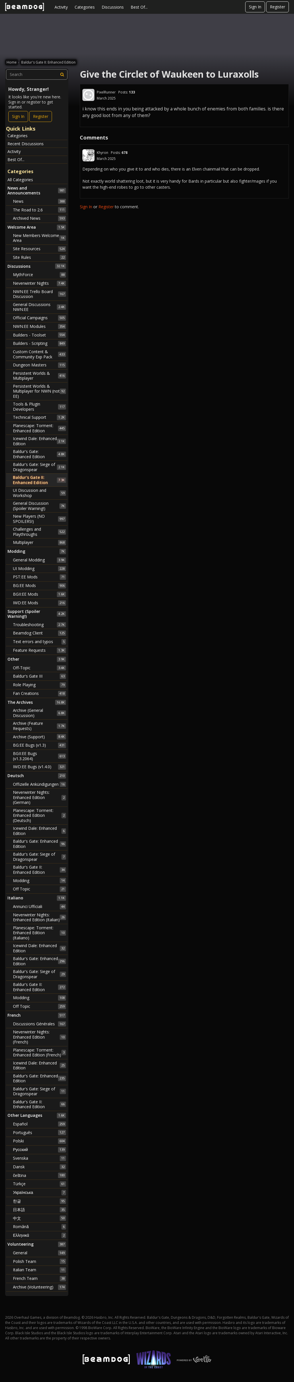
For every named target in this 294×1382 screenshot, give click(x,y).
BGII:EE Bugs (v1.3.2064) (39, 756)
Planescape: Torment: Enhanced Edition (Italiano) (39, 933)
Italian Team (39, 1270)
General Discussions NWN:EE (39, 307)
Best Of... (139, 7)
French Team (39, 1278)
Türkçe (39, 1184)
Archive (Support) (39, 736)
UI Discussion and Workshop (39, 493)
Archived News (39, 218)
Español (39, 1124)
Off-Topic (39, 668)
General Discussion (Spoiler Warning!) (39, 505)
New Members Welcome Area (39, 238)
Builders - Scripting (39, 343)
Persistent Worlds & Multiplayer (39, 375)
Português (39, 1132)
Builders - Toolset (39, 335)
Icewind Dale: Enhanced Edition (39, 441)
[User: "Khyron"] (88, 155)
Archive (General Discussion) (39, 713)
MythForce (39, 275)
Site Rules (39, 257)
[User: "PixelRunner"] (88, 95)
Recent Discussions (25, 143)
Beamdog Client (39, 633)
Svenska (39, 1158)
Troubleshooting (39, 625)
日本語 (39, 1210)
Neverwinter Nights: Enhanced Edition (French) (39, 1037)
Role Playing (39, 685)
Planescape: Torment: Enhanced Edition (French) (39, 1052)
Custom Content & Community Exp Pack (39, 354)
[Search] (62, 74)
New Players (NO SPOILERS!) (39, 518)
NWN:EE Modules (39, 326)
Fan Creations (39, 693)
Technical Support (39, 417)
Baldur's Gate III (39, 676)
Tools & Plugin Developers (39, 406)
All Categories (20, 179)
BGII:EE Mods (39, 594)
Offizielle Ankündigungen (39, 784)
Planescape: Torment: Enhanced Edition (39, 428)
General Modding (39, 560)
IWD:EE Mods (39, 603)
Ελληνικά (39, 1235)
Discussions (113, 7)
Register (277, 6)
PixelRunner (106, 92)
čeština (39, 1175)
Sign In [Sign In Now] (18, 116)
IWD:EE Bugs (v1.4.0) (39, 767)
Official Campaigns (39, 318)
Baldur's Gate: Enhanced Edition (39, 454)
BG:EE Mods (39, 585)
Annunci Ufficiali (39, 906)
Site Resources (39, 249)
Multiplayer (39, 542)
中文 (39, 1218)
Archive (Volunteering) (39, 1287)
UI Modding (39, 568)
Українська (39, 1192)
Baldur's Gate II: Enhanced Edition (39, 480)
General (39, 1253)
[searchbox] (36, 74)
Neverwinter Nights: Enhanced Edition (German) (39, 797)
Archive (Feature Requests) (39, 725)
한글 (39, 1201)
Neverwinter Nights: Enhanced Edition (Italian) (39, 917)
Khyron (102, 152)
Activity (61, 7)
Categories (85, 7)
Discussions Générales (39, 1024)
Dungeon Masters (39, 365)
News (39, 201)
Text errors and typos (39, 642)
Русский (39, 1149)
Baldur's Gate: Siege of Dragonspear (39, 467)
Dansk (39, 1167)
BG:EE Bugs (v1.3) (39, 745)
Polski (39, 1141)
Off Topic (39, 889)
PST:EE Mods (39, 577)
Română (39, 1227)
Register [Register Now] (40, 116)
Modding (39, 880)
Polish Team (39, 1261)
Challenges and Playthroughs (39, 531)
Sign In (255, 6)
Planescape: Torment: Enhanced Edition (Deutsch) (39, 815)
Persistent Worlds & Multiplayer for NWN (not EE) (39, 391)
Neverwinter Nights (39, 283)
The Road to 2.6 (39, 210)
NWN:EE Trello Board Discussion (39, 294)
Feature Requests (39, 650)
